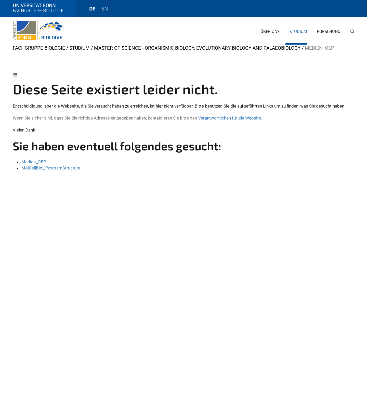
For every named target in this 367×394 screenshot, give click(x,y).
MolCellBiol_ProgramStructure (50, 167)
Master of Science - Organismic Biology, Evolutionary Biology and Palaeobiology (197, 48)
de (92, 8)
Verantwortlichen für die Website (229, 118)
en (105, 8)
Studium (298, 31)
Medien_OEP (33, 161)
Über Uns (270, 31)
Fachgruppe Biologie (39, 48)
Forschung (328, 31)
